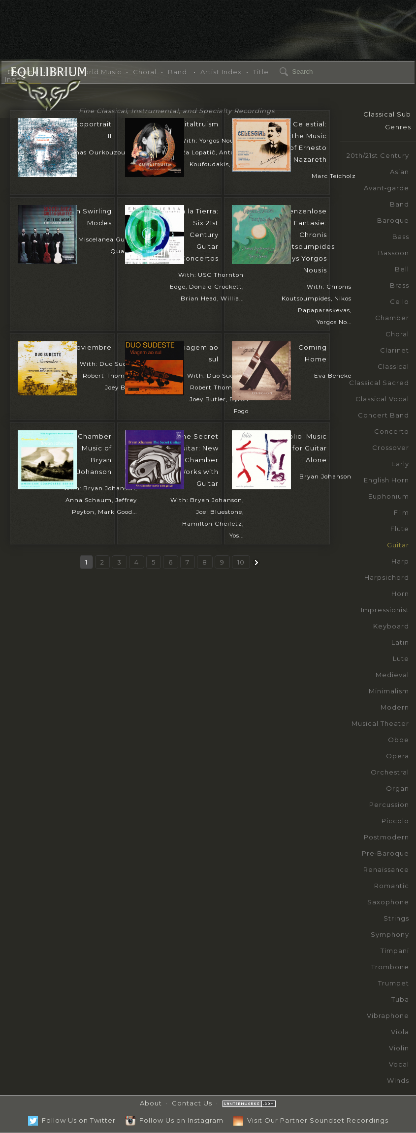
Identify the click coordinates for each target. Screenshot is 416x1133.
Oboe (398, 740)
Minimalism (389, 691)
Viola (400, 1032)
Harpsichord (386, 577)
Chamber (392, 318)
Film (401, 512)
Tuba (400, 999)
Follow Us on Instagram (175, 1120)
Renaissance (386, 869)
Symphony (390, 934)
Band (399, 204)
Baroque (393, 220)
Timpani (395, 950)
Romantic (391, 886)
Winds (398, 1080)
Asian (399, 172)
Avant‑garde (386, 188)
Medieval (392, 675)
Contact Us (192, 1103)
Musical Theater (380, 723)
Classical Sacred (379, 383)
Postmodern (386, 837)
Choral (397, 334)
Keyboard (391, 626)
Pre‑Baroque (385, 853)
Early (400, 464)
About (151, 1103)
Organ (397, 788)
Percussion (389, 804)
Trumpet (393, 983)
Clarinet (394, 350)
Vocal (399, 1064)
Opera (397, 756)
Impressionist (385, 610)
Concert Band (383, 415)
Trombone (390, 967)
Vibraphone (388, 1015)
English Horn (386, 480)
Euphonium (388, 496)
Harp (400, 561)
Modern (395, 707)
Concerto (391, 431)
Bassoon (393, 253)
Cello (399, 301)
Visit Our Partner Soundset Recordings (310, 1120)
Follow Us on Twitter (72, 1120)
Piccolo (395, 821)
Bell (402, 269)
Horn (400, 593)
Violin (399, 1048)
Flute (399, 529)
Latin (400, 642)
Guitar (398, 545)
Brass (399, 285)
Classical (393, 366)
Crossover (390, 447)
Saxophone (388, 902)
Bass (400, 236)
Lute (401, 658)
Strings (396, 918)
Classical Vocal (382, 399)
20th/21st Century (378, 155)
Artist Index (221, 72)
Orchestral (390, 772)
